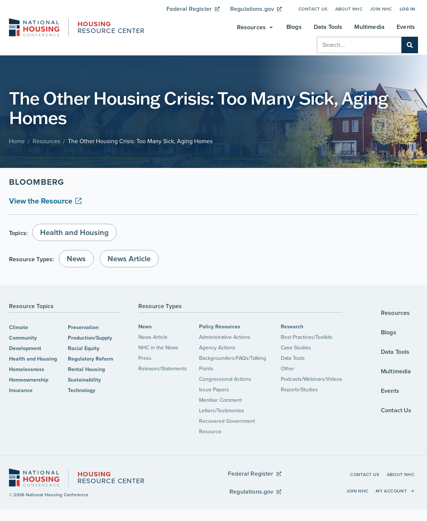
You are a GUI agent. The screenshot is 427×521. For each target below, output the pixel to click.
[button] (255, 27)
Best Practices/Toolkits (307, 337)
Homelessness (26, 369)
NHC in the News (158, 348)
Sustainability (84, 380)
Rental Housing (86, 369)
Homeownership (28, 380)
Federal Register (193, 8)
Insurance (21, 390)
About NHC (349, 9)
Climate (18, 327)
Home (17, 141)
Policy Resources (219, 327)
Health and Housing (33, 359)
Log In (407, 9)
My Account (395, 491)
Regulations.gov (256, 8)
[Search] (410, 45)
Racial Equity (83, 348)
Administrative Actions (224, 337)
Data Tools (293, 358)
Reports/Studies (299, 390)
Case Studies (296, 348)
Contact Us (313, 9)
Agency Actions (217, 348)
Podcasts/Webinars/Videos (311, 379)
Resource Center (111, 28)
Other (287, 369)
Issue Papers (214, 390)
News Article (153, 337)
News (145, 327)
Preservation (83, 327)
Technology (81, 390)
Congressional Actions (225, 379)
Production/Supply (90, 338)
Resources (46, 141)
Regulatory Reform (90, 359)
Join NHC (381, 9)
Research (292, 327)
